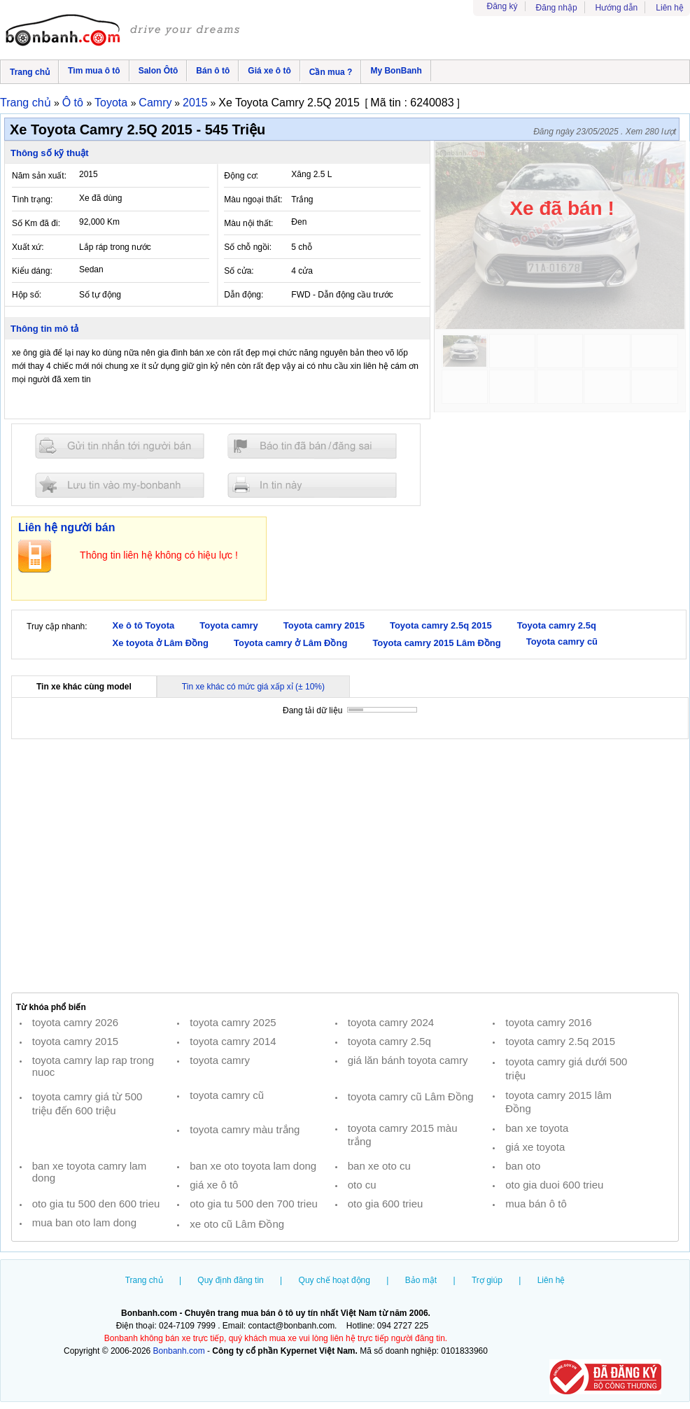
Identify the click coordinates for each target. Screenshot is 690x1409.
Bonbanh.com (179, 1351)
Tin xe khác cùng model (84, 687)
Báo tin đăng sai (312, 446)
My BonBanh (395, 71)
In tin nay (312, 485)
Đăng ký (502, 6)
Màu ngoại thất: (253, 199)
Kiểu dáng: (32, 271)
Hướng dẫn (617, 8)
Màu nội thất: (248, 223)
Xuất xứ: (28, 247)
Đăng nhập (556, 8)
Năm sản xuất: (39, 176)
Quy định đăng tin (230, 1280)
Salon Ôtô (158, 71)
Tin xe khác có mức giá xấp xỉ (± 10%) (253, 687)
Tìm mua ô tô (94, 71)
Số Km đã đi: (36, 223)
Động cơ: (241, 176)
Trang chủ (30, 72)
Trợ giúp (487, 1280)
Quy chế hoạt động (334, 1280)
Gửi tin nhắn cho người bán (119, 446)
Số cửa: (238, 271)
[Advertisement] (345, 866)
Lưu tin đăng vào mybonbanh (119, 485)
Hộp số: (26, 295)
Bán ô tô (213, 71)
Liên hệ (670, 8)
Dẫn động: (243, 295)
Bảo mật (421, 1280)
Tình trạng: (32, 199)
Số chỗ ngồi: (248, 247)
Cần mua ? (331, 72)
